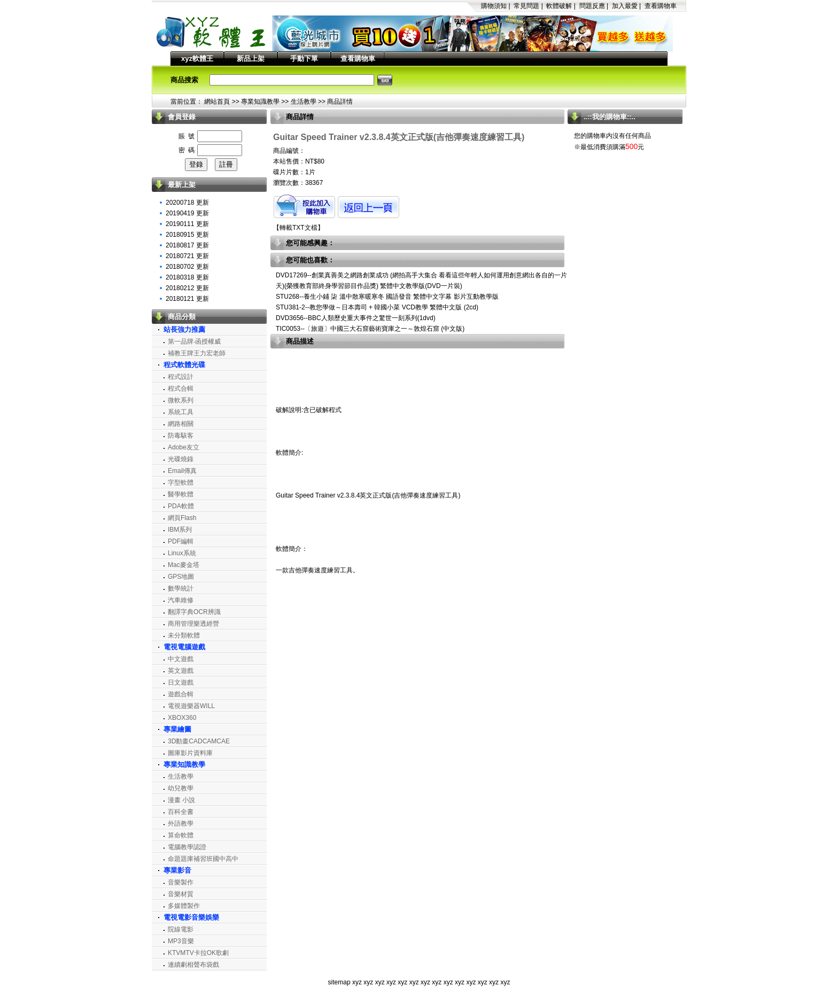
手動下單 (304, 59)
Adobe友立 (183, 447)
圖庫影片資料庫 (190, 753)
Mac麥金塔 (183, 565)
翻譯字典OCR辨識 (194, 612)
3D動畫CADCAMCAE (199, 741)
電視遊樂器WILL (191, 706)
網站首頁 (217, 101)
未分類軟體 (184, 635)
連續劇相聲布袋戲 (193, 964)
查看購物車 (661, 6)
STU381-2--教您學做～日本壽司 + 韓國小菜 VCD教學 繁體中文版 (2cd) (377, 307)
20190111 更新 (187, 224)
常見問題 (526, 6)
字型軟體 (180, 482)
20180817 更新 (187, 245)
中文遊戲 (180, 659)
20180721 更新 (187, 256)
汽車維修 (180, 600)
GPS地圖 (181, 576)
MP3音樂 (181, 941)
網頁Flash (182, 518)
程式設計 (180, 376)
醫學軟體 (180, 494)
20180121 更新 (187, 298)
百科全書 (180, 812)
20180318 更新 (187, 277)
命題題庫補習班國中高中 (203, 859)
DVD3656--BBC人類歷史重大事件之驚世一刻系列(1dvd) (356, 318)
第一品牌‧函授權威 (194, 341)
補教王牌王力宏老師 (197, 353)
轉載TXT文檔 (298, 227)
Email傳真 (182, 471)
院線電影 (180, 929)
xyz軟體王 (197, 59)
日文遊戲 (180, 682)
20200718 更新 (187, 202)
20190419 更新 (187, 213)
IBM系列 (180, 529)
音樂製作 (180, 882)
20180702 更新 (187, 266)
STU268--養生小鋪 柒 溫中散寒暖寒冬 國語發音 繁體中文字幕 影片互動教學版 (387, 296)
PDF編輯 (180, 541)
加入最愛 (625, 6)
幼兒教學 (180, 788)
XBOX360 (182, 717)
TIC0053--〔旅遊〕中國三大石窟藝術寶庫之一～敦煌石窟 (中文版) (370, 328)
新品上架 (251, 59)
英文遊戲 (180, 670)
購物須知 (494, 6)
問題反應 (592, 6)
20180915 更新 (187, 234)
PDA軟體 (181, 506)
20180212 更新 (187, 288)
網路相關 (180, 424)
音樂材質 (180, 894)
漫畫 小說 (181, 800)
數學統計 (180, 588)
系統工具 (180, 412)
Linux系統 (182, 553)
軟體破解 (559, 6)
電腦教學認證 (187, 847)
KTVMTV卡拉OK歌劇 (198, 953)
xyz (357, 982)
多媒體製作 (184, 906)
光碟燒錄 (180, 459)
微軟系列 (180, 400)
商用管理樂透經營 (193, 623)
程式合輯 (180, 388)
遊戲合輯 (180, 694)
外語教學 (180, 823)
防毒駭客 (180, 435)
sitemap (339, 982)
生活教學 (303, 101)
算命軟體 (180, 835)
